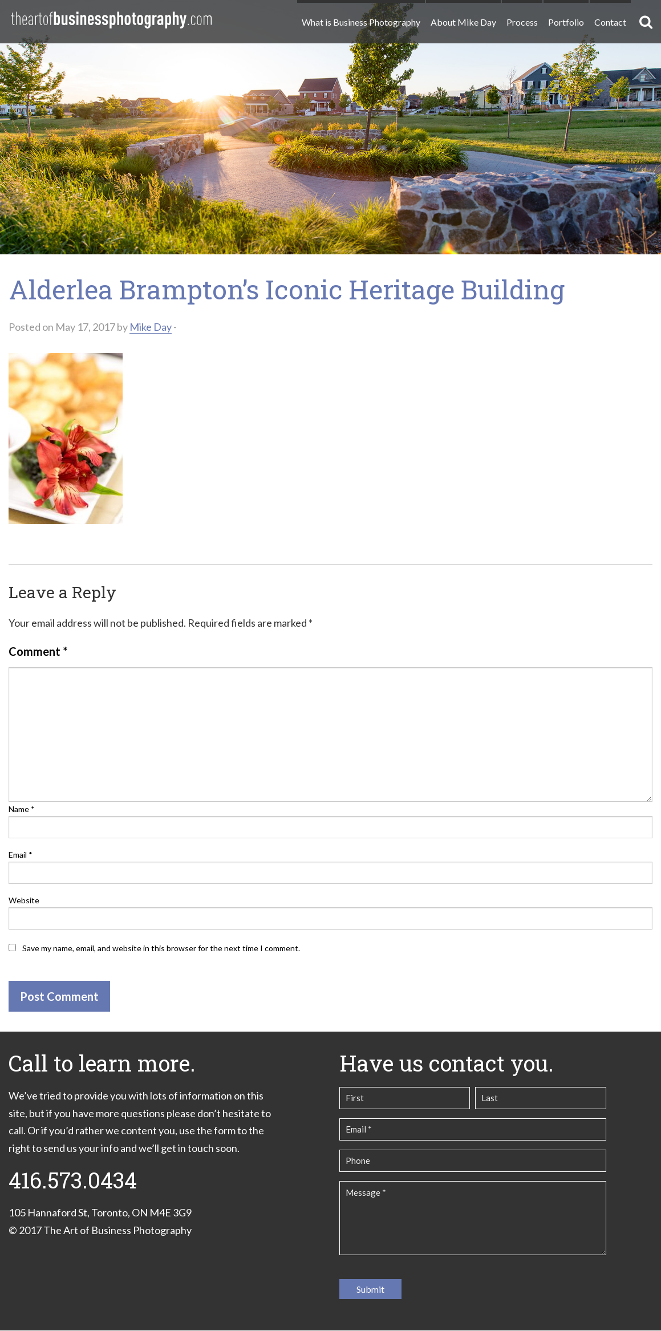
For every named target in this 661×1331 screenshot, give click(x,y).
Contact (610, 22)
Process (522, 22)
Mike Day (150, 326)
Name (22, 809)
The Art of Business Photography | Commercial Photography (111, 20)
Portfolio (566, 22)
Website (24, 900)
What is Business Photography (361, 22)
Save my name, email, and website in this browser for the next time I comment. (161, 948)
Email (21, 854)
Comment (38, 651)
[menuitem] (360, 17)
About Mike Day (463, 22)
